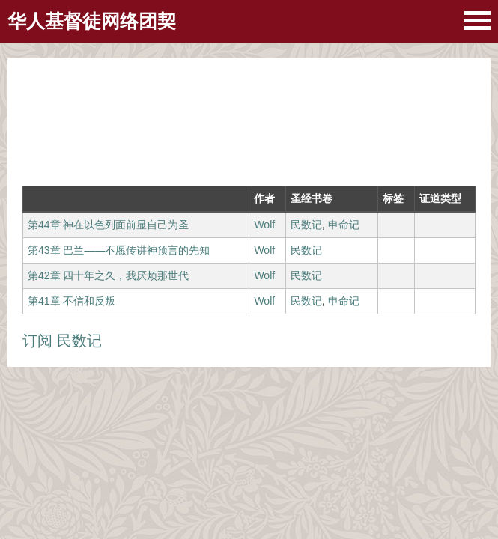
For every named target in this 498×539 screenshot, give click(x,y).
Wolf (264, 225)
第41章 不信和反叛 (71, 301)
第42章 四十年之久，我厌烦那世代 (108, 275)
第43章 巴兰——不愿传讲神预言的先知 (119, 250)
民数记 (306, 225)
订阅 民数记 (62, 340)
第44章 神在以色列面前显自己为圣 (108, 225)
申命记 (343, 225)
